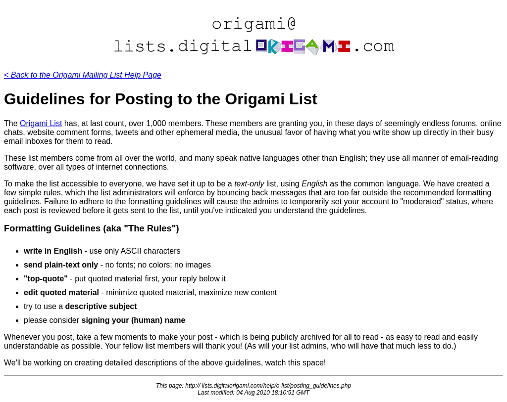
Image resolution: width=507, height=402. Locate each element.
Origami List (41, 123)
